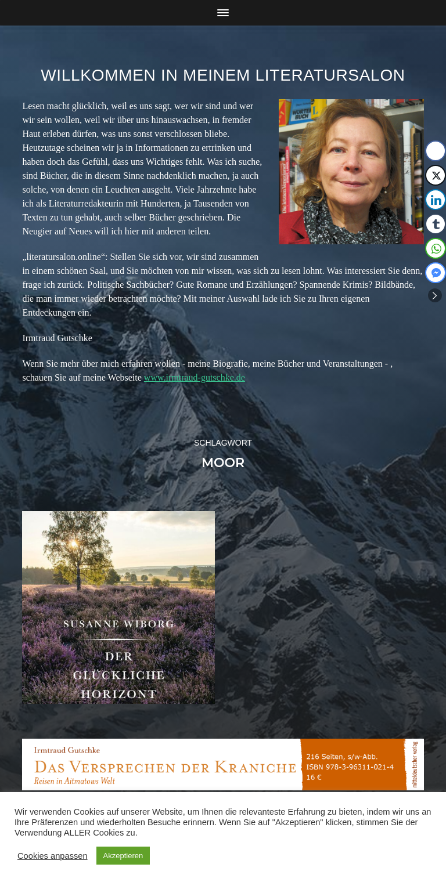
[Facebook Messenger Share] (435, 272)
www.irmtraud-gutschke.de (194, 377)
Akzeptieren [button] (123, 855)
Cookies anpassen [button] (52, 856)
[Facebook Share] (435, 150)
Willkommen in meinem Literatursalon (223, 75)
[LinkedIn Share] (435, 199)
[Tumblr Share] (435, 224)
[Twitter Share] (435, 175)
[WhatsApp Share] (435, 248)
